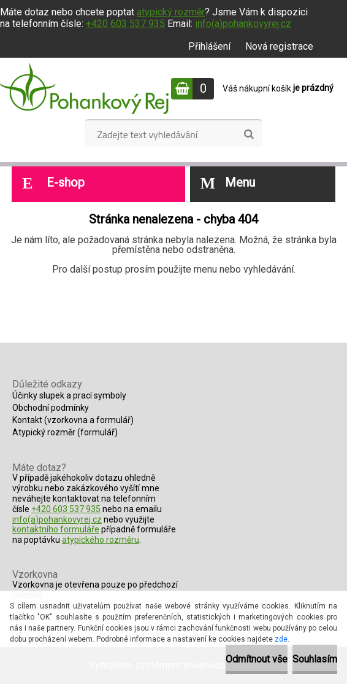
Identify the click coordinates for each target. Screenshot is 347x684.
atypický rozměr (171, 12)
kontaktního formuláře (55, 529)
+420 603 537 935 (125, 23)
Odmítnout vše (257, 659)
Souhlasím (314, 659)
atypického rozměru (100, 540)
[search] (248, 134)
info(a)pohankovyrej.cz (243, 23)
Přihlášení (209, 46)
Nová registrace (279, 46)
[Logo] (84, 88)
